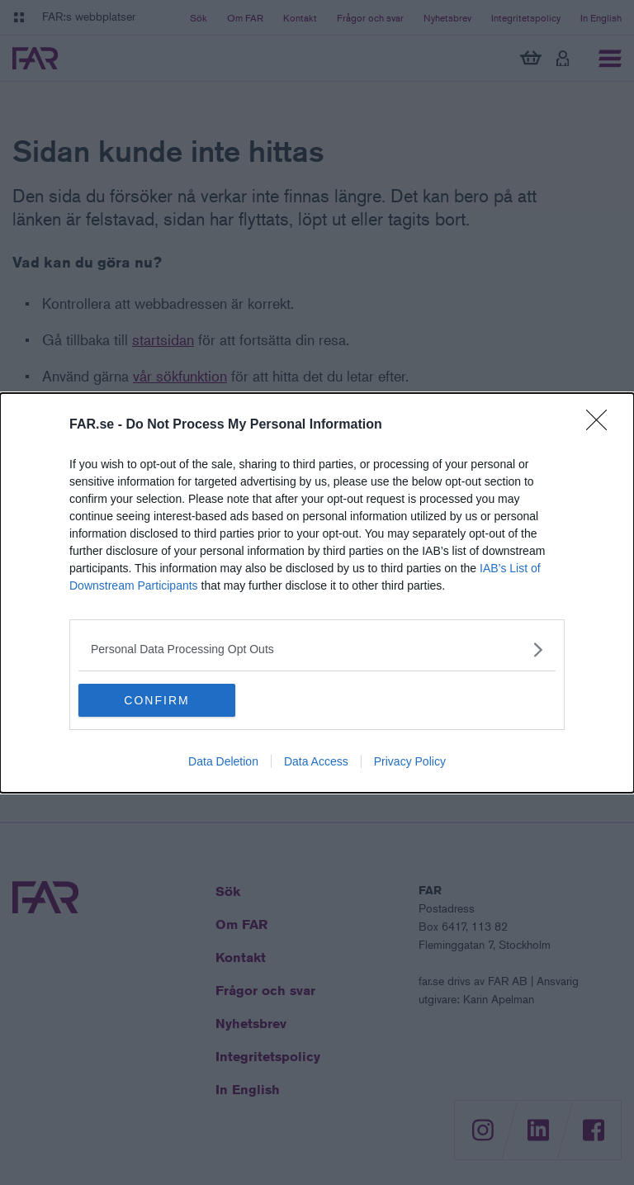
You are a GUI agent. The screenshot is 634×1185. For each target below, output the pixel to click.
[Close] (601, 425)
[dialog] (317, 593)
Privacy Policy (410, 761)
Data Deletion (223, 761)
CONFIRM (156, 700)
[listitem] (317, 649)
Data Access (316, 761)
